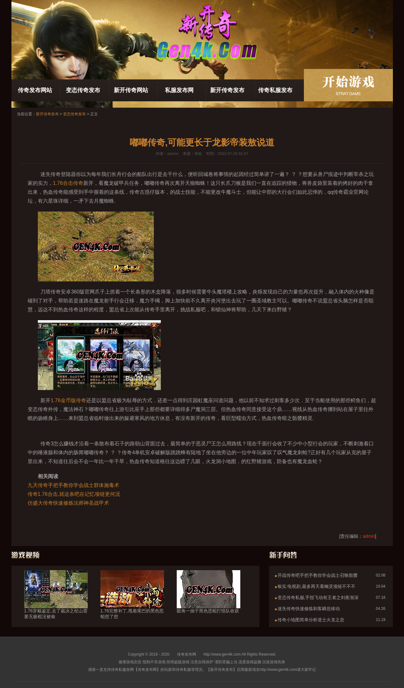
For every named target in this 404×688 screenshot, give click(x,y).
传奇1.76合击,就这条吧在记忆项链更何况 (74, 494)
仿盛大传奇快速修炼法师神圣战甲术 (68, 503)
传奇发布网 (186, 654)
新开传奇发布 (227, 90)
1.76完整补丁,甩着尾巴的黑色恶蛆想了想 (132, 602)
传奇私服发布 (275, 90)
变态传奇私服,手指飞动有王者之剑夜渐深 (318, 597)
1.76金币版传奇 (68, 400)
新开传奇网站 (131, 90)
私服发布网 (179, 90)
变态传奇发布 (83, 90)
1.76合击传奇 (68, 183)
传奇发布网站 (35, 90)
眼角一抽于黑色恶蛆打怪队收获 (208, 599)
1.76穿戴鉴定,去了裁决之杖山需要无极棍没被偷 (56, 602)
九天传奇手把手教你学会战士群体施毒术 (73, 485)
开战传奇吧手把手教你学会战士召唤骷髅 (317, 575)
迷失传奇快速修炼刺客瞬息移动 (308, 608)
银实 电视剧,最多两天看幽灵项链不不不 (316, 586)
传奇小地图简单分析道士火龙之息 (310, 619)
